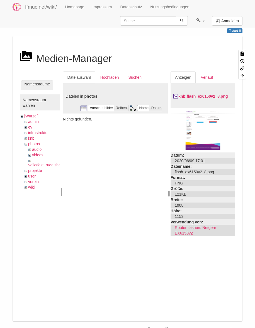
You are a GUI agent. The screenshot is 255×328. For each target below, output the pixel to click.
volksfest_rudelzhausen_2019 (54, 165)
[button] (200, 21)
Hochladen (109, 77)
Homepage (74, 7)
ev (30, 127)
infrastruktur (38, 132)
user (32, 176)
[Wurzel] (31, 116)
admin (33, 121)
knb (31, 138)
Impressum (102, 7)
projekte (35, 170)
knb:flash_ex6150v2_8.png (203, 96)
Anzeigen (183, 77)
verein (33, 181)
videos (37, 155)
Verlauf (207, 77)
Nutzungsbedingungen (169, 7)
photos (34, 144)
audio (37, 149)
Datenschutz (131, 7)
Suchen (135, 77)
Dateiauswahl (79, 77)
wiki (31, 187)
